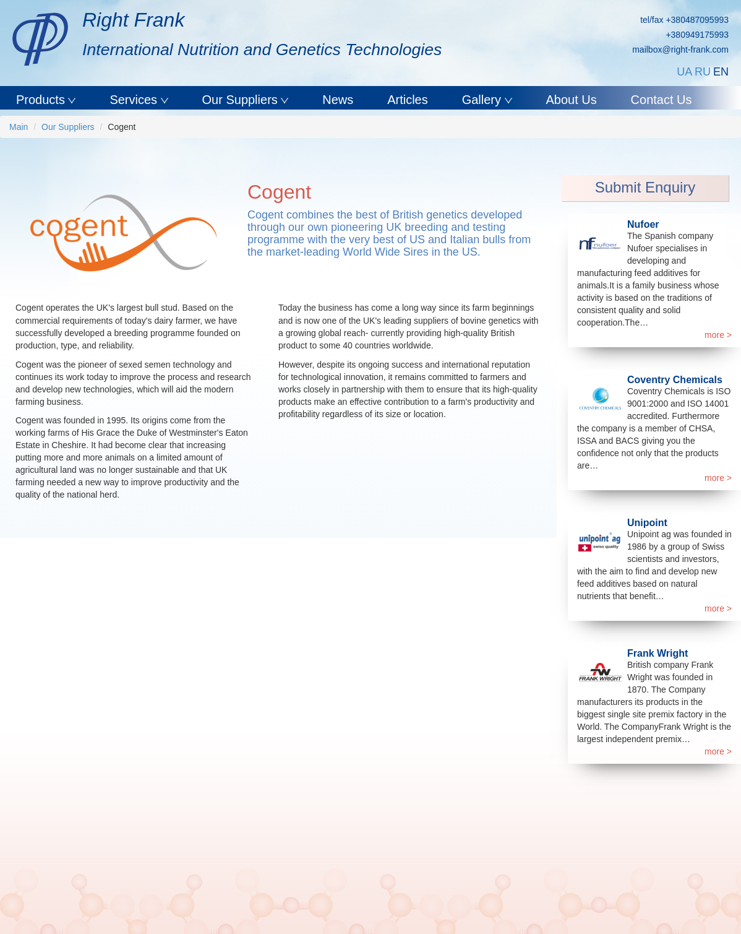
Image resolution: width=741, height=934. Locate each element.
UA (684, 72)
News (337, 99)
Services (134, 99)
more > (718, 335)
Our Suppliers (241, 99)
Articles (407, 99)
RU (703, 72)
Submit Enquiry (645, 187)
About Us (571, 99)
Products (42, 99)
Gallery (483, 99)
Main (18, 127)
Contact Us (661, 99)
